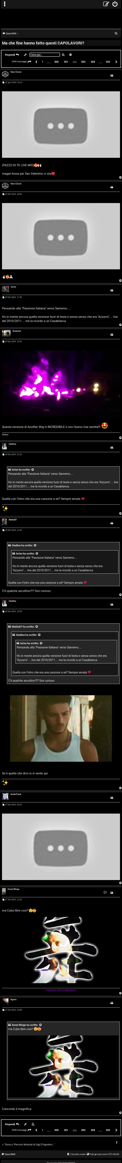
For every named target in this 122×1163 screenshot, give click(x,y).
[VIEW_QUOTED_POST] (33, 470)
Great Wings (13, 889)
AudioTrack (15, 794)
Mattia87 (13, 520)
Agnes (13, 999)
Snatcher (17, 331)
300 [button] (56, 61)
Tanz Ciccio (15, 72)
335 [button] (108, 61)
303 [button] (83, 61)
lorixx (13, 287)
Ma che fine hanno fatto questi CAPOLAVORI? (43, 42)
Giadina (12, 444)
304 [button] (93, 61)
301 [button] (66, 61)
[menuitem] (115, 4)
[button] (29, 62)
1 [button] (42, 61)
